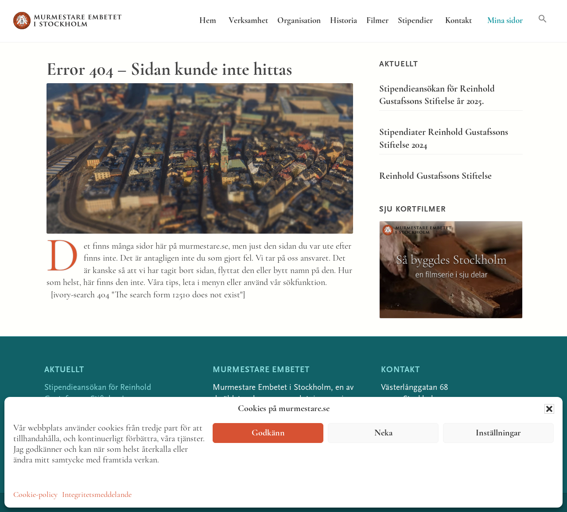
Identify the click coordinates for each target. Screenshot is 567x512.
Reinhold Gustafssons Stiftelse (435, 176)
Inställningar (498, 433)
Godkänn (268, 433)
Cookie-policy (35, 495)
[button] (549, 408)
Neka (383, 433)
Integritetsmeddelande (97, 495)
